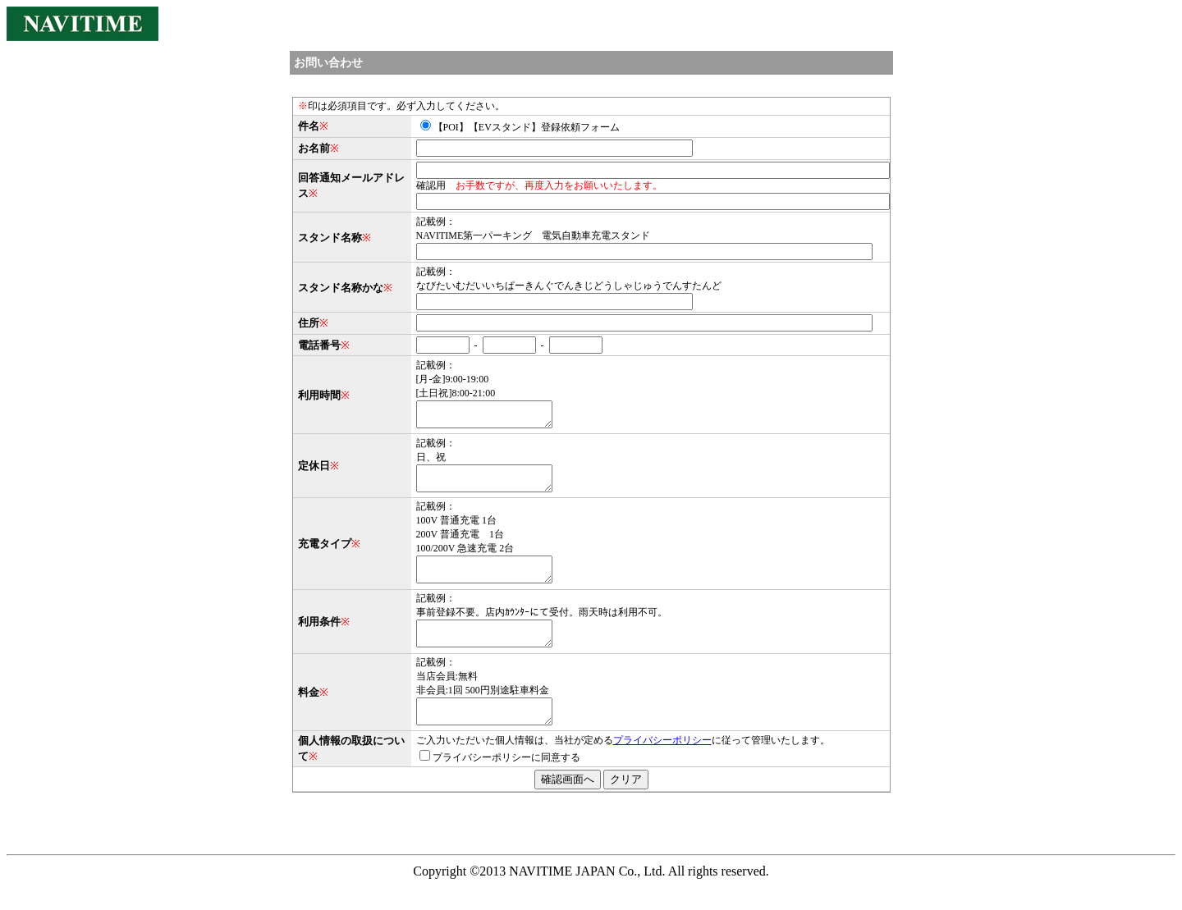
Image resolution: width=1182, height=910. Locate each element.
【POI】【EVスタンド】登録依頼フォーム (520, 127)
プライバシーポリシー (662, 765)
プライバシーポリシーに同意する (499, 782)
